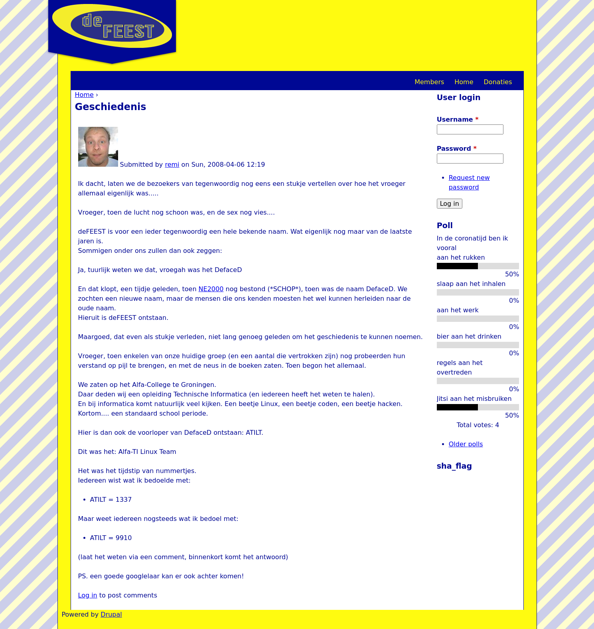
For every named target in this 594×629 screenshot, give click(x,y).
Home (84, 95)
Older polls (466, 444)
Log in (87, 595)
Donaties (498, 82)
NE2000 (211, 289)
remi (172, 164)
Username (458, 119)
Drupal (111, 614)
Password (457, 148)
